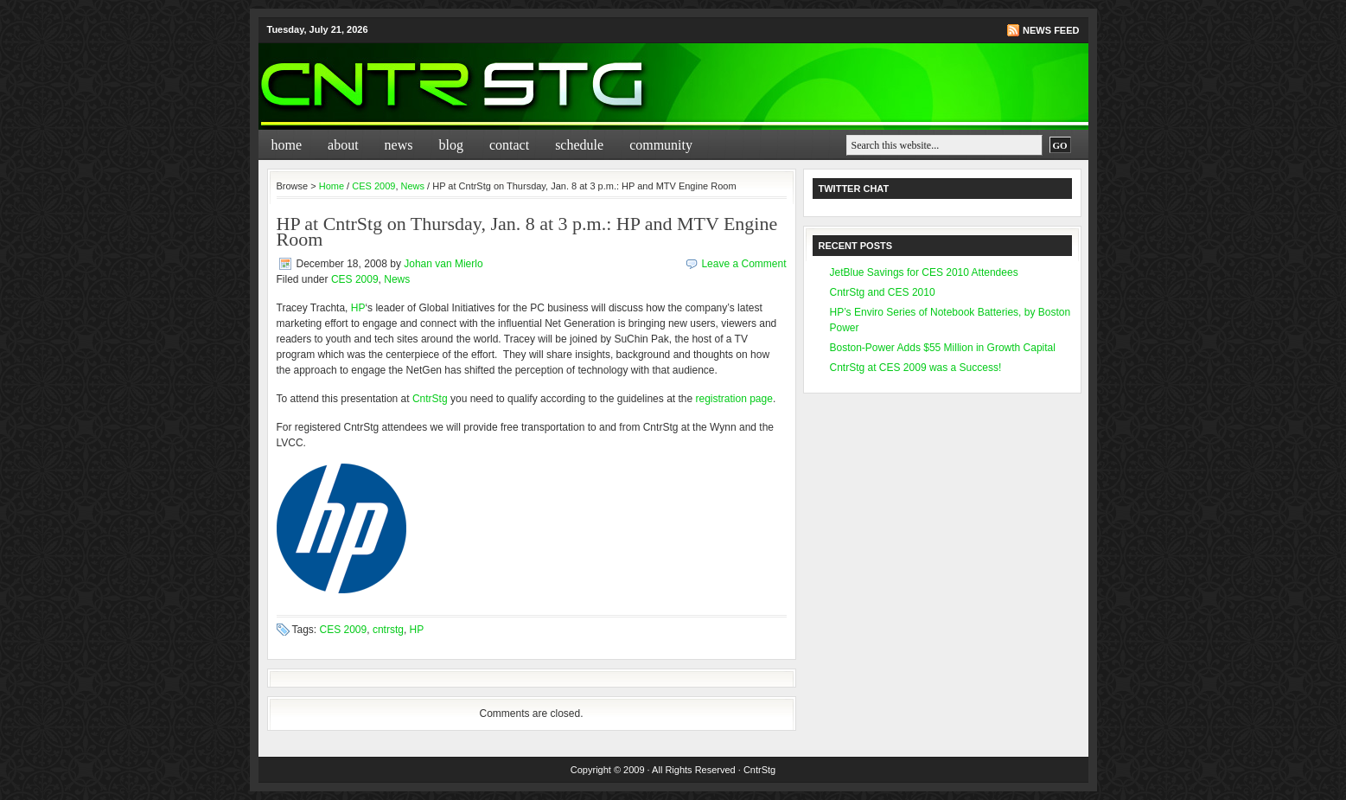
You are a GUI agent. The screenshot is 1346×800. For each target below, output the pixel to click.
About (343, 145)
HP (358, 308)
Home (287, 145)
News (399, 145)
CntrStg (430, 399)
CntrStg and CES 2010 (882, 292)
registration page (734, 399)
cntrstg (388, 630)
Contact (509, 145)
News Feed (1051, 30)
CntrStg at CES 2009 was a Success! (916, 368)
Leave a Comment (743, 264)
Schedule (579, 145)
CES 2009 (373, 186)
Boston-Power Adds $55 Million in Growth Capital (943, 348)
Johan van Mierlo (443, 264)
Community (660, 145)
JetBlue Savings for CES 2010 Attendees (924, 272)
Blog (450, 145)
